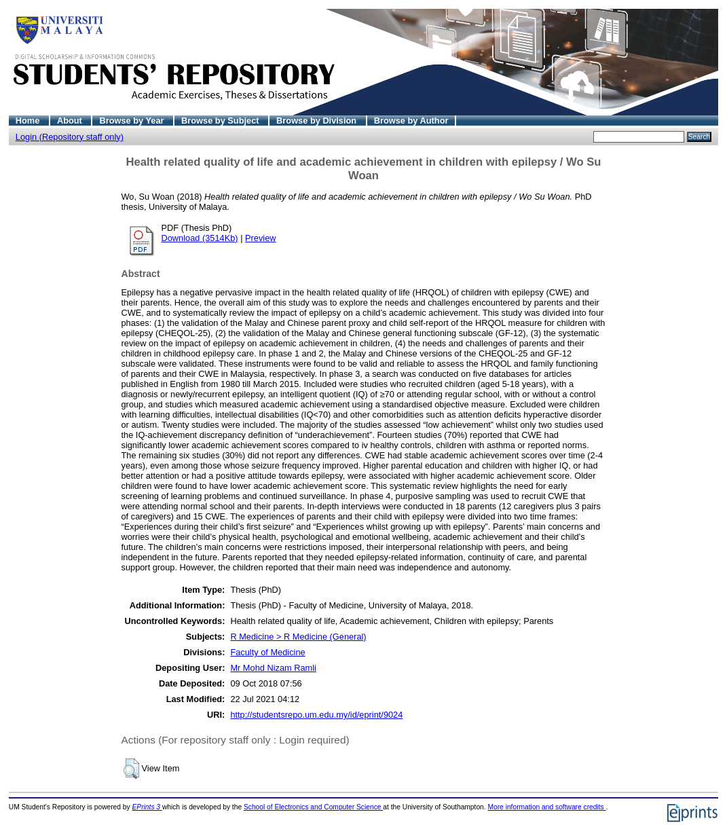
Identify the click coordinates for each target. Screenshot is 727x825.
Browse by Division (317, 120)
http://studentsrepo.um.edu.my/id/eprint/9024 (316, 715)
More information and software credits (546, 807)
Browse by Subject (221, 120)
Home (29, 120)
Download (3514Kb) (200, 238)
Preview (260, 238)
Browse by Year (132, 120)
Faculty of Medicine (267, 652)
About (71, 120)
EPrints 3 (147, 807)
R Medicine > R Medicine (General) (298, 636)
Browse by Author (411, 120)
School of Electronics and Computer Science (313, 807)
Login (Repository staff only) (70, 137)
